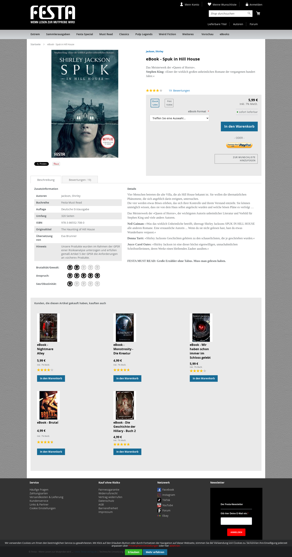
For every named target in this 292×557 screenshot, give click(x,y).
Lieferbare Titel (217, 24)
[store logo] (53, 14)
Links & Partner (39, 504)
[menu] (146, 34)
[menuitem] (35, 34)
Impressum (106, 512)
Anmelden (256, 4)
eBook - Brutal (47, 422)
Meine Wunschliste (225, 4)
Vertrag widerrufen (110, 497)
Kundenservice (39, 500)
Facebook (168, 489)
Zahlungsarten (39, 493)
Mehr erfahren (155, 552)
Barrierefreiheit (108, 508)
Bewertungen (80, 180)
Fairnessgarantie (109, 489)
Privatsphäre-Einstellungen (143, 545)
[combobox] (231, 13)
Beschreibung (46, 180)
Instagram (168, 495)
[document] (146, 548)
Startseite (36, 44)
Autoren (238, 24)
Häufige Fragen (39, 489)
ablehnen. (174, 545)
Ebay (165, 515)
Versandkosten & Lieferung (46, 497)
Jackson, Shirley (154, 51)
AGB (101, 504)
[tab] (46, 179)
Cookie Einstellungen (43, 508)
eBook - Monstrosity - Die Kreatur (123, 349)
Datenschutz (106, 500)
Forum (254, 24)
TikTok (166, 500)
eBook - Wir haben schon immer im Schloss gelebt (200, 351)
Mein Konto (192, 4)
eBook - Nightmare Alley (45, 349)
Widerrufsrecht (108, 493)
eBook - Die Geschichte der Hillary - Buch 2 (124, 426)
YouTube (167, 505)
